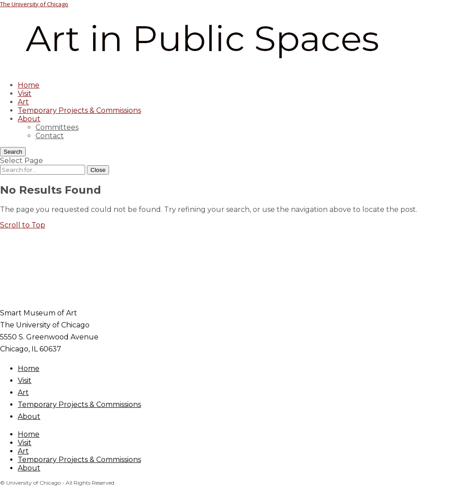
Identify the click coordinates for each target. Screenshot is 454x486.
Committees (56, 127)
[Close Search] (98, 170)
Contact (49, 135)
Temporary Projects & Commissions (79, 110)
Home (28, 85)
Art (23, 102)
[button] (22, 225)
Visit (24, 93)
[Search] (13, 151)
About (29, 119)
